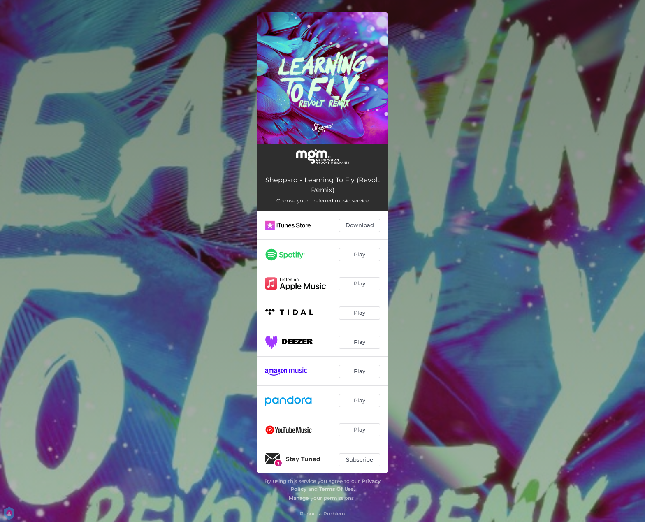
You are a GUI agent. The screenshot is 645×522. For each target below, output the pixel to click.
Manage (299, 498)
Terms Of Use (336, 489)
